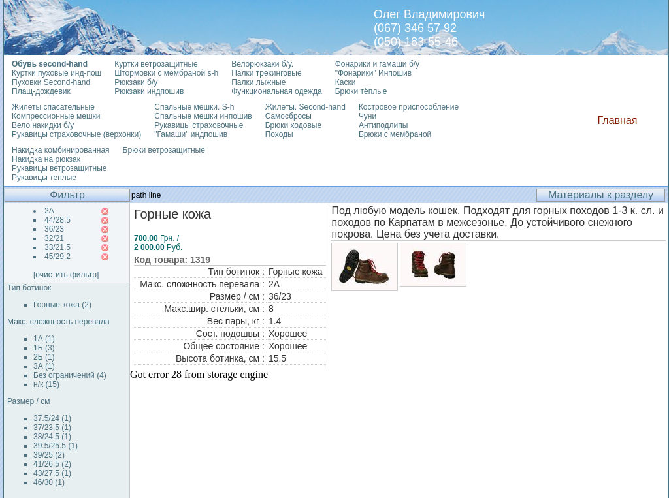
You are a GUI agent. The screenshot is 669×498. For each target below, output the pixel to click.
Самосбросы (288, 116)
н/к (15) (46, 384)
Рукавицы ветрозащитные (59, 168)
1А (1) (44, 338)
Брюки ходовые (293, 125)
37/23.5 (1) (52, 427)
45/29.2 (57, 256)
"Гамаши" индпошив (190, 134)
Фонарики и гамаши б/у (377, 64)
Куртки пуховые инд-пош (56, 73)
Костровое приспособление (409, 107)
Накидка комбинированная (61, 150)
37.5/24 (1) (52, 418)
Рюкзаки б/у (135, 82)
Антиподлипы (383, 125)
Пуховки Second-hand (51, 82)
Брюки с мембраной (395, 134)
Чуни (367, 116)
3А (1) (44, 366)
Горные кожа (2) (62, 304)
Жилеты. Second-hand (305, 107)
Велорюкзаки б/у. (262, 64)
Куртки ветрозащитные (155, 64)
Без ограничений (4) (69, 375)
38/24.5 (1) (52, 436)
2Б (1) (44, 357)
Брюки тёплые (361, 91)
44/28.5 (57, 220)
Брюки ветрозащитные (164, 150)
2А (49, 210)
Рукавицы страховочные (198, 125)
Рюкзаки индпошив (149, 91)
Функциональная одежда (276, 91)
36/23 (54, 229)
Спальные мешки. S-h (194, 107)
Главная (618, 120)
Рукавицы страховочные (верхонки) (76, 134)
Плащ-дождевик (41, 91)
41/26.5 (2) (52, 464)
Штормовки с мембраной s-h (166, 73)
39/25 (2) (49, 454)
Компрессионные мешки (56, 116)
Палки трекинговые (266, 73)
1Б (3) (44, 347)
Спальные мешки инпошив (203, 116)
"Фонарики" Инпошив (373, 73)
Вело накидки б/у (43, 125)
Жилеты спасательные (53, 107)
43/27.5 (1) (52, 473)
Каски (345, 82)
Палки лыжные (258, 82)
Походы (279, 134)
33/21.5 (57, 247)
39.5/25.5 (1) (55, 445)
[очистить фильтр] (66, 274)
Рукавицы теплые (44, 177)
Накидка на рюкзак (46, 159)
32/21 (54, 238)
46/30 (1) (49, 482)
